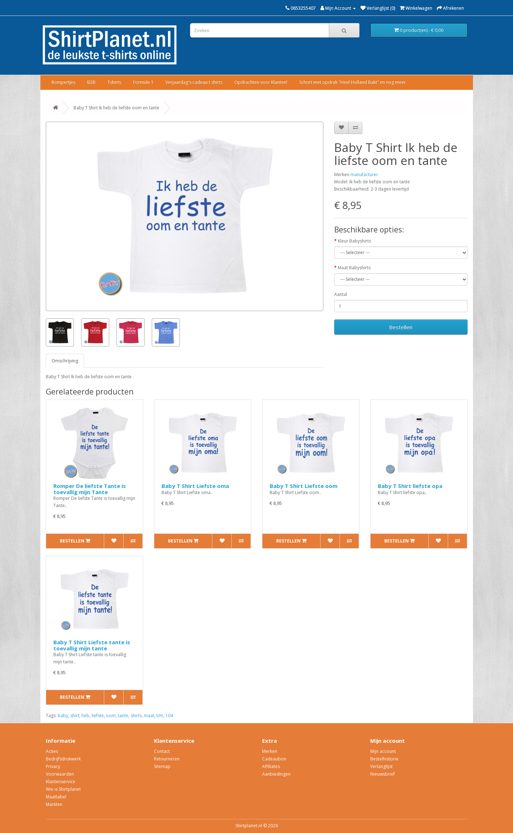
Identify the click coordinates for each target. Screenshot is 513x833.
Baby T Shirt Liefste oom (303, 485)
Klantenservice (60, 782)
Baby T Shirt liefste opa (410, 485)
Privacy (53, 766)
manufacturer (364, 174)
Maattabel (56, 797)
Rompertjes (63, 82)
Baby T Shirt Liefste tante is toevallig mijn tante (91, 645)
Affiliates (271, 766)
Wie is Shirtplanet (63, 789)
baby (63, 715)
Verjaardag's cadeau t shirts (193, 82)
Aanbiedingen (276, 774)
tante (123, 715)
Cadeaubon (274, 759)
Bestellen (400, 327)
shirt (74, 715)
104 (169, 715)
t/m (159, 715)
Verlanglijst (381, 766)
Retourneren (167, 759)
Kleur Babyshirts (354, 241)
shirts (136, 715)
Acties (52, 751)
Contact (162, 751)
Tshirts (114, 82)
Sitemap (162, 766)
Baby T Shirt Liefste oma (195, 485)
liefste (98, 715)
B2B (91, 82)
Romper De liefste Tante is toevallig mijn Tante (89, 489)
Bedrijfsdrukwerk (63, 759)
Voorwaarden (60, 774)
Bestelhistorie (384, 759)
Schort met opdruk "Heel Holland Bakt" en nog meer (352, 82)
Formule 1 (143, 82)
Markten (54, 804)
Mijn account (383, 751)
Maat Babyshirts (354, 268)
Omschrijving (65, 361)
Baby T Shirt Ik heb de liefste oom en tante (116, 108)
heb (85, 715)
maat (149, 715)
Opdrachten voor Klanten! (260, 82)
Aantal (340, 294)
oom (111, 715)
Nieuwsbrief (382, 774)
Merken (269, 751)
